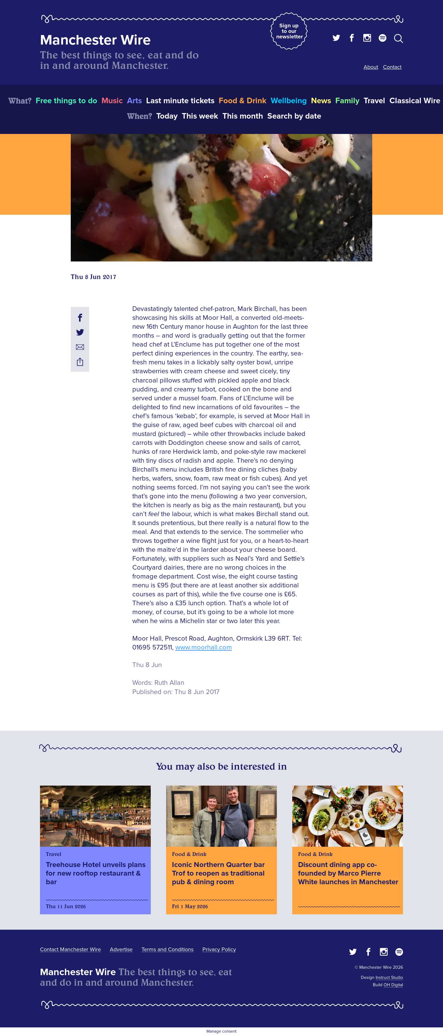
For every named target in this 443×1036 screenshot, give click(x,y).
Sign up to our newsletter (289, 31)
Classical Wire (414, 101)
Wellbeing (289, 101)
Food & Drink (242, 101)
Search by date (294, 116)
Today (167, 116)
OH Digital (393, 984)
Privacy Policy (219, 949)
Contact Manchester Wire (70, 949)
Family (347, 101)
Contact (392, 67)
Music (112, 101)
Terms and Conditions (168, 949)
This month (242, 116)
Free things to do (66, 101)
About (371, 67)
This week (200, 116)
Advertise (121, 949)
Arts (134, 101)
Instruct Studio (389, 977)
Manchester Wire (95, 40)
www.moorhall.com (203, 647)
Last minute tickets (180, 101)
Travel (374, 101)
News (321, 101)
